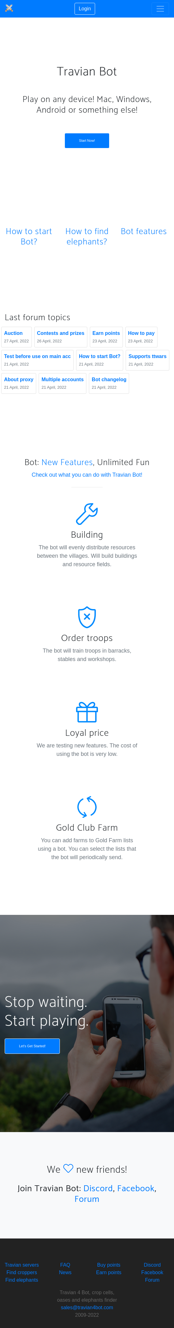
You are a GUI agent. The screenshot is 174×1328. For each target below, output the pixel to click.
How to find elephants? (87, 236)
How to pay (141, 333)
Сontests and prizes (61, 333)
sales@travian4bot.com (87, 1307)
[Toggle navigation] (160, 9)
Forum (87, 1199)
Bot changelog (109, 379)
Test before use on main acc (37, 356)
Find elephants (21, 1280)
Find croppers (22, 1272)
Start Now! (87, 140)
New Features (67, 462)
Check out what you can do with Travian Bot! (86, 475)
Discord (98, 1189)
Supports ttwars (147, 356)
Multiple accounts (62, 379)
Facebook (136, 1189)
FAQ (65, 1265)
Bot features (144, 231)
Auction (13, 333)
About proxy (18, 379)
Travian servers (22, 1265)
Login (85, 8)
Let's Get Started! (32, 1046)
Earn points (106, 333)
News (65, 1272)
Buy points (108, 1265)
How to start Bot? (29, 236)
